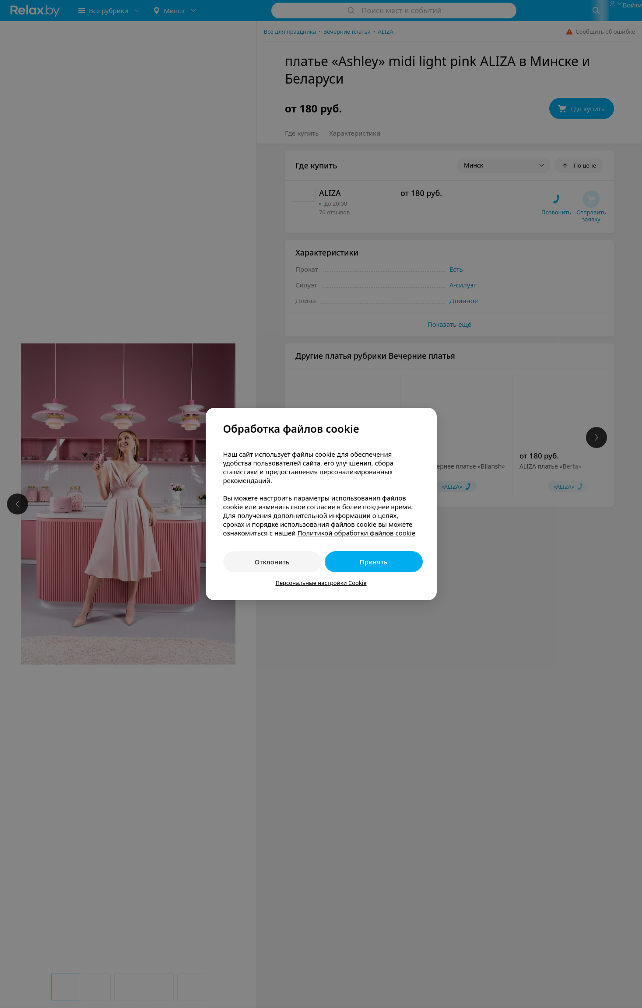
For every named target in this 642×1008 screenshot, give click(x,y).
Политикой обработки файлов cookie (356, 532)
